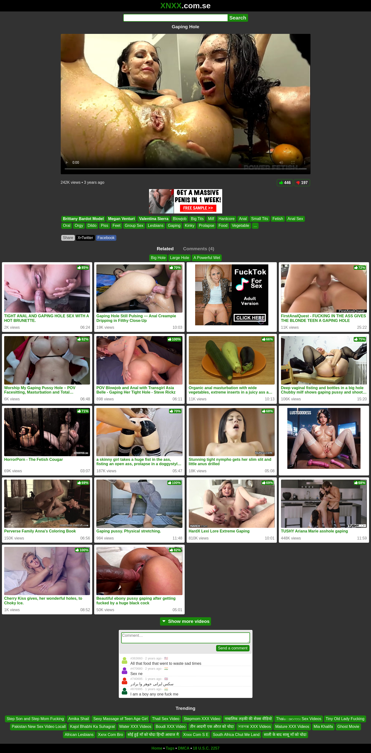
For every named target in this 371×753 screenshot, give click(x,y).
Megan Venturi (121, 219)
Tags (170, 748)
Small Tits (259, 219)
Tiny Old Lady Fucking (345, 719)
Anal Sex (295, 219)
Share (68, 238)
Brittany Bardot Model (83, 219)
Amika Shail (78, 719)
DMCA (184, 748)
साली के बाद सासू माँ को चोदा (285, 735)
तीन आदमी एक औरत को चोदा (212, 727)
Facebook (106, 238)
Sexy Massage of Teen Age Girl (120, 719)
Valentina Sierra (153, 219)
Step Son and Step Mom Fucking (35, 719)
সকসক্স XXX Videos (254, 727)
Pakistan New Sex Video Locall (39, 727)
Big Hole (158, 258)
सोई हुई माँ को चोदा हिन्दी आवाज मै (153, 735)
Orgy (79, 226)
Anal (243, 219)
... (255, 226)
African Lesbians (79, 735)
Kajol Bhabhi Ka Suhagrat (92, 727)
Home (156, 748)
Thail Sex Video (165, 719)
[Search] (175, 18)
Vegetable (240, 226)
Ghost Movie (348, 727)
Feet (116, 226)
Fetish (277, 219)
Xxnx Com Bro (110, 735)
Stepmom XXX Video (202, 719)
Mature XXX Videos (292, 727)
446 (285, 183)
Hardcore (226, 219)
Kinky (189, 226)
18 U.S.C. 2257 (206, 748)
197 (302, 183)
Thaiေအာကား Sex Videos (298, 719)
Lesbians (155, 226)
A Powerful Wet (206, 258)
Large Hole (179, 258)
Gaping (174, 226)
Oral (66, 226)
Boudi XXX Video (170, 727)
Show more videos (185, 621)
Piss (104, 226)
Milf (211, 219)
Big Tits (197, 219)
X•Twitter (85, 238)
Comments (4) (198, 248)
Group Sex (134, 226)
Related (165, 248)
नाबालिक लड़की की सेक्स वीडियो (248, 719)
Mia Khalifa (323, 727)
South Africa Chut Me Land (236, 735)
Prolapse (206, 226)
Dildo (91, 226)
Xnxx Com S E (196, 735)
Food (223, 226)
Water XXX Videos (135, 727)
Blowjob (179, 219)
